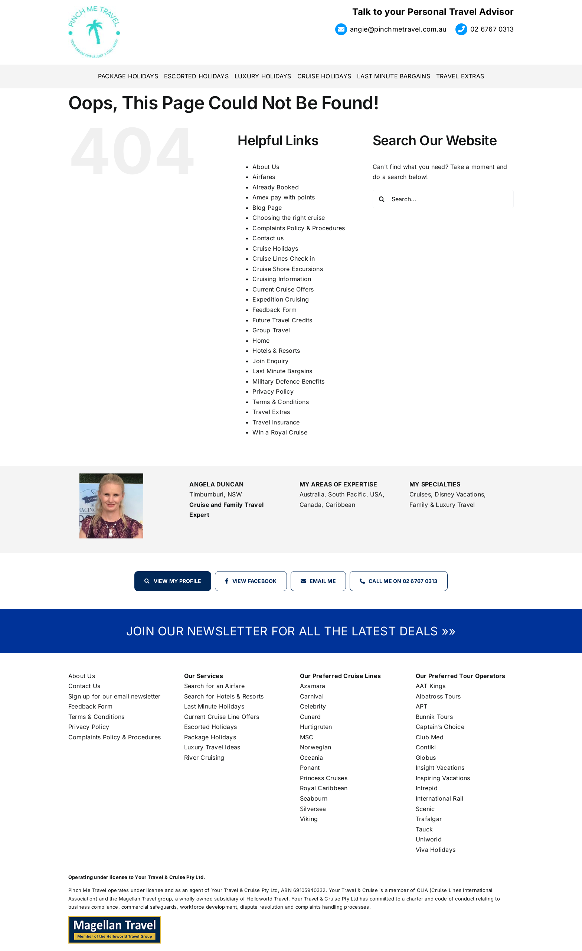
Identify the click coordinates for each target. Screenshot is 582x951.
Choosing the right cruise (288, 217)
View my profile (178, 581)
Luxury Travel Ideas (212, 747)
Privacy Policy (272, 391)
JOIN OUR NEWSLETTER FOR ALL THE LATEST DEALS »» (291, 631)
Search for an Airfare (214, 686)
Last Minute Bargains (282, 371)
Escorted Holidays (210, 726)
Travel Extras (271, 412)
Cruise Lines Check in (283, 258)
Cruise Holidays (275, 248)
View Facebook (254, 581)
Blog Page (267, 207)
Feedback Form (274, 309)
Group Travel (271, 330)
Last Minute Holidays (214, 706)
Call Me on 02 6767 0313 (403, 581)
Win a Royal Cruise (279, 432)
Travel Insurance (276, 422)
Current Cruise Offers (283, 289)
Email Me (323, 581)
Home (260, 340)
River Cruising (204, 757)
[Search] (382, 199)
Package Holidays (210, 737)
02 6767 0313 (492, 29)
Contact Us (84, 686)
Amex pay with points (283, 197)
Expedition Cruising (280, 299)
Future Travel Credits (282, 320)
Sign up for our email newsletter (114, 696)
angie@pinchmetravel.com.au (398, 29)
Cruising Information (281, 279)
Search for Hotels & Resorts (224, 696)
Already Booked (275, 187)
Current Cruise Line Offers (221, 716)
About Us (265, 166)
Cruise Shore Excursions (287, 269)
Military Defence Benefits (288, 381)
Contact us (267, 238)
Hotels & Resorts (276, 350)
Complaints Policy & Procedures (298, 228)
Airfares (263, 176)
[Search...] (443, 199)
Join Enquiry (270, 361)
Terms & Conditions (280, 402)
